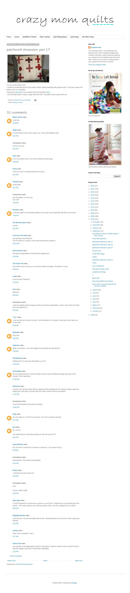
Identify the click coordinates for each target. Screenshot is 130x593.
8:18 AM (15, 310)
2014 (93, 198)
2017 (93, 189)
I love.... (95, 263)
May (94, 299)
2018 (93, 186)
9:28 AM (15, 351)
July (94, 293)
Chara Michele (18, 444)
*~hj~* (15, 317)
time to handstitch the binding (102, 281)
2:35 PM (15, 508)
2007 (93, 219)
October (96, 228)
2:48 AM (15, 256)
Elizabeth (16, 332)
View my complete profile (97, 65)
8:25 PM (15, 228)
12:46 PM (16, 407)
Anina (15, 169)
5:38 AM (15, 269)
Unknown (16, 345)
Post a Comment (16, 556)
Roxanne (16, 210)
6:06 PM (15, 162)
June (94, 296)
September (97, 231)
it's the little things (98, 254)
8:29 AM (15, 325)
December (96, 222)
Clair (14, 156)
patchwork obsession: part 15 (102, 248)
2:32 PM (15, 476)
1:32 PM (15, 551)
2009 (93, 213)
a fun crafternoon (98, 266)
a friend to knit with (20, 235)
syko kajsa (17, 500)
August (95, 290)
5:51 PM (15, 149)
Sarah (15, 130)
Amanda (16, 182)
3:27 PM (15, 420)
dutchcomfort (18, 251)
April (94, 302)
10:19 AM (16, 364)
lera (14, 427)
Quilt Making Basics (60, 37)
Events (16, 37)
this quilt (19, 92)
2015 (93, 195)
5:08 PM (15, 123)
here (48, 92)
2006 (93, 315)
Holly (14, 414)
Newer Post (11, 561)
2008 (93, 216)
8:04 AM (15, 295)
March (95, 305)
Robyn (15, 470)
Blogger (74, 583)
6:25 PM (15, 175)
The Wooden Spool (20, 223)
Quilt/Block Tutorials (29, 37)
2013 (93, 201)
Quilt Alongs (74, 37)
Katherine (16, 386)
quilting (15, 102)
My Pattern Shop (88, 37)
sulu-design (17, 371)
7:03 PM (15, 203)
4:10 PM (15, 463)
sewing (20, 102)
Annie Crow (17, 543)
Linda (15, 276)
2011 (93, 207)
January (96, 311)
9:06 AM (15, 338)
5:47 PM (15, 136)
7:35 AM (15, 282)
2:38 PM (15, 493)
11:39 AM (16, 379)
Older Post (78, 561)
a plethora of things (99, 272)
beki (14, 289)
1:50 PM (15, 523)
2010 (93, 210)
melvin (94, 257)
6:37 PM (15, 188)
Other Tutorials (45, 37)
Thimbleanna (17, 358)
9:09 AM (15, 450)
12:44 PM (16, 394)
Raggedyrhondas (19, 515)
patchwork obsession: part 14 (102, 260)
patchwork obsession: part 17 (102, 242)
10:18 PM (16, 244)
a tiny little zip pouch (99, 238)
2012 (93, 204)
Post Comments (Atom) (24, 564)
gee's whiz (96, 278)
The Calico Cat (18, 263)
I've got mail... (97, 251)
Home (9, 37)
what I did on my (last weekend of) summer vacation (104, 285)
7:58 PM (15, 215)
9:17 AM (15, 536)
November (96, 225)
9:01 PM (15, 437)
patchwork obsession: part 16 (102, 245)
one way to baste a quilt (100, 269)
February (96, 308)
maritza (15, 530)
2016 (93, 192)
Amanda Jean (96, 47)
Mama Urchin (17, 117)
